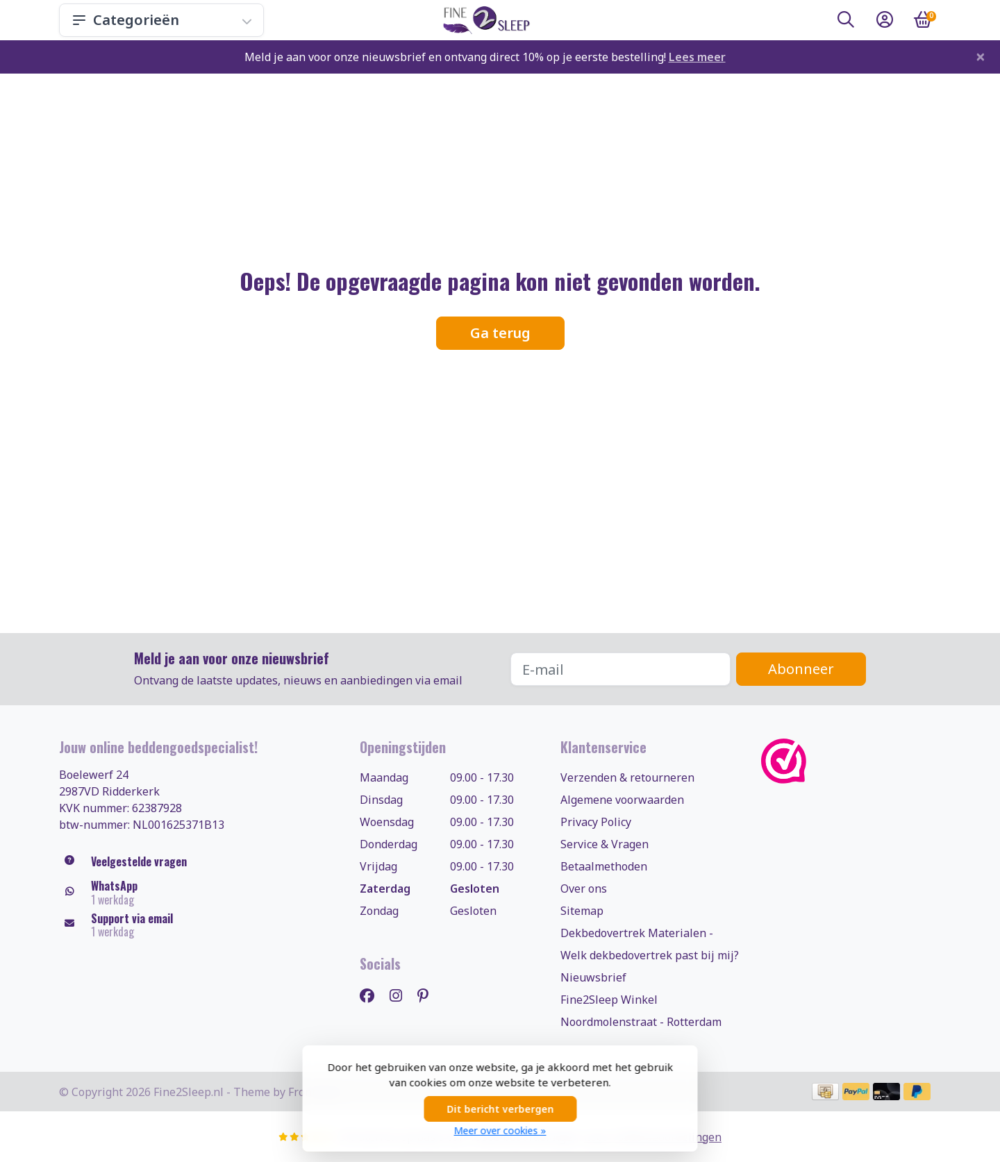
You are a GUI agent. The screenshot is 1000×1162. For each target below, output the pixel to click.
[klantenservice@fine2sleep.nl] (199, 925)
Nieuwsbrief (593, 977)
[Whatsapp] (199, 892)
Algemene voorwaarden (622, 799)
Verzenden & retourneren (627, 777)
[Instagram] (401, 995)
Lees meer (697, 57)
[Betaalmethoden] (825, 1091)
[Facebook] (372, 995)
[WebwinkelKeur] (851, 761)
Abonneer (801, 668)
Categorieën (161, 19)
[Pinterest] (428, 995)
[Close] (980, 56)
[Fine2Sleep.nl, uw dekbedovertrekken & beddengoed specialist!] (483, 20)
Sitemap (581, 910)
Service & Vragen (604, 844)
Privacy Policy (595, 822)
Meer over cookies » (500, 1130)
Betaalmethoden (603, 866)
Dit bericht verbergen (500, 1108)
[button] (845, 22)
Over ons (583, 888)
